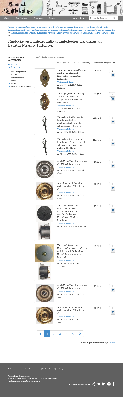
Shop (7, 18)
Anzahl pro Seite (63, 63)
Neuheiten (39, 18)
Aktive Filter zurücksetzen (14, 65)
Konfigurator (22, 18)
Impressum (17, 369)
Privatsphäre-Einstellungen (19, 376)
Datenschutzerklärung (32, 369)
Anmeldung (79, 18)
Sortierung (86, 63)
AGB (9, 369)
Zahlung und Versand (65, 369)
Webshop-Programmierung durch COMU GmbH (24, 381)
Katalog (52, 18)
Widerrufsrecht (48, 369)
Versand (112, 343)
